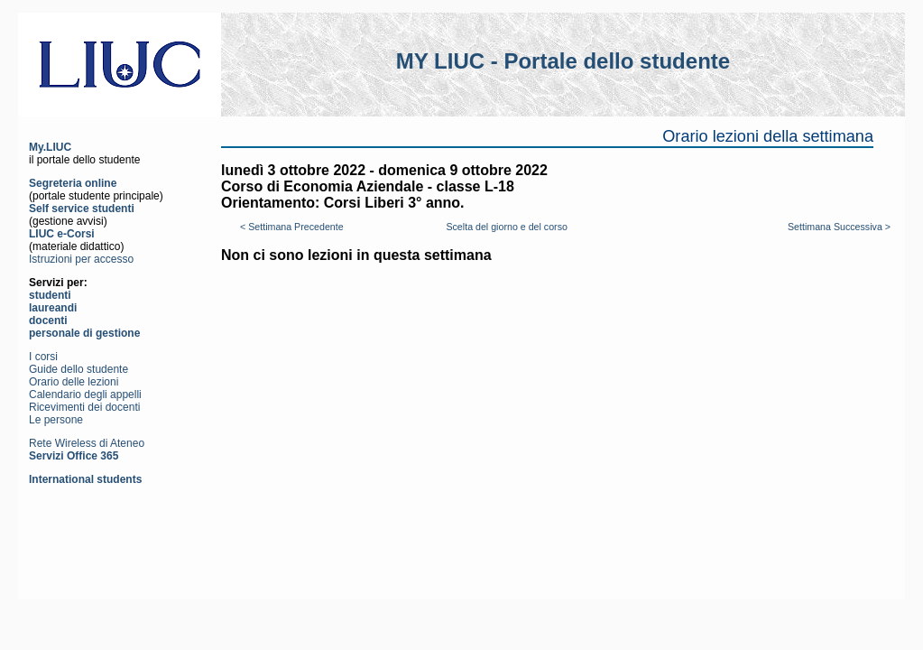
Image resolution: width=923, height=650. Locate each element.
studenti (50, 295)
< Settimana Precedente (292, 226)
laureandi (53, 308)
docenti (48, 320)
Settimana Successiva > (839, 226)
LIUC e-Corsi (62, 234)
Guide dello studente (78, 369)
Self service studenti (81, 208)
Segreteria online (72, 183)
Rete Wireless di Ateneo (86, 443)
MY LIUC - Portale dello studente (563, 61)
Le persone (56, 419)
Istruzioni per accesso (81, 259)
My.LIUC (50, 147)
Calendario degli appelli (85, 394)
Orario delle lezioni (73, 382)
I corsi (43, 356)
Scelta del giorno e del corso (506, 226)
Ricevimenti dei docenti (84, 407)
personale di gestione (84, 333)
